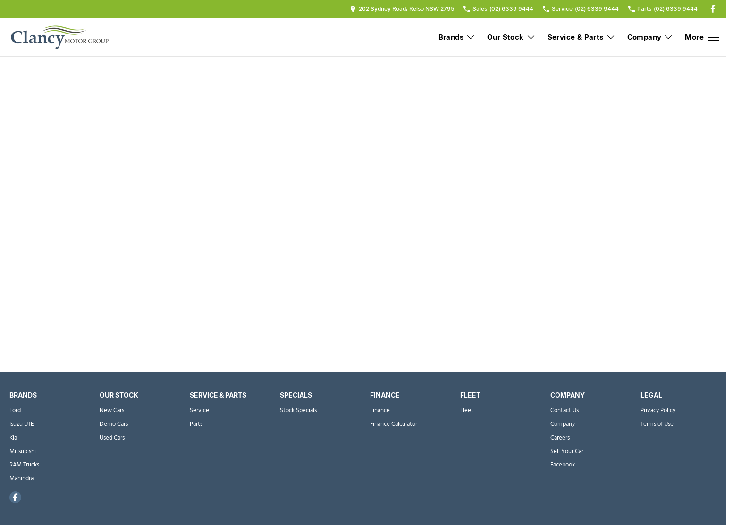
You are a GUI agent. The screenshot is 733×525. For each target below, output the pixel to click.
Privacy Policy (657, 410)
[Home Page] (59, 37)
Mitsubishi (22, 452)
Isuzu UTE (21, 424)
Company (562, 424)
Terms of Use (657, 424)
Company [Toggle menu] (650, 37)
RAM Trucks (24, 465)
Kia (13, 438)
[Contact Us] (402, 9)
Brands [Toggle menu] (456, 37)
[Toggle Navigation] (702, 37)
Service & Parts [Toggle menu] (581, 37)
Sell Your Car (566, 452)
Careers (560, 438)
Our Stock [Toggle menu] (511, 37)
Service (199, 410)
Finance (380, 410)
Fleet (466, 410)
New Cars (112, 410)
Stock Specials (298, 410)
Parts (196, 424)
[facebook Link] (713, 9)
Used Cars (112, 438)
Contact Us (564, 410)
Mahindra (21, 478)
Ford (15, 410)
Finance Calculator (393, 424)
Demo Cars (114, 424)
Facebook (562, 465)
